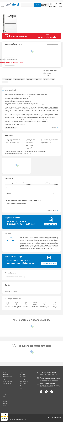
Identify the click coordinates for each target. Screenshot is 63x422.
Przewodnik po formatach (52, 44)
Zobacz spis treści (10, 127)
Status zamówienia (7, 376)
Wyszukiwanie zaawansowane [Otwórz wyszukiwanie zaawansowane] (44, 5)
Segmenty (5, 401)
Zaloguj (50, 5)
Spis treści (38, 79)
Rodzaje (5, 403)
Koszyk (60, 5)
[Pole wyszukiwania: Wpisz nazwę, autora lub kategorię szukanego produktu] (27, 4)
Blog (21, 388)
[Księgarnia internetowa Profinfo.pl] (12, 4)
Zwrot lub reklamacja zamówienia (8, 384)
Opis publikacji (7, 79)
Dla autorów (23, 376)
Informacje (29, 79)
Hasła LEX (5, 399)
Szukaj (37, 4)
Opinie (5, 82)
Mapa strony (23, 383)
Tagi (53, 79)
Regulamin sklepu (7, 379)
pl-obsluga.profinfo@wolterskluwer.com (13, 153)
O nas (21, 372)
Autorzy (46, 79)
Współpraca (22, 374)
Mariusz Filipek (11, 241)
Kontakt (4, 372)
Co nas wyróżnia (24, 381)
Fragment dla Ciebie (19, 79)
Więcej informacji (47, 75)
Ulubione (55, 5)
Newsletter (5, 374)
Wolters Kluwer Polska (14, 142)
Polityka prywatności (7, 381)
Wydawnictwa (6, 392)
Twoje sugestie (23, 379)
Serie (4, 396)
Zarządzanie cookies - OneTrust (10, 410)
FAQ (20, 385)
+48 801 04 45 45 (27, 153)
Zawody (4, 405)
